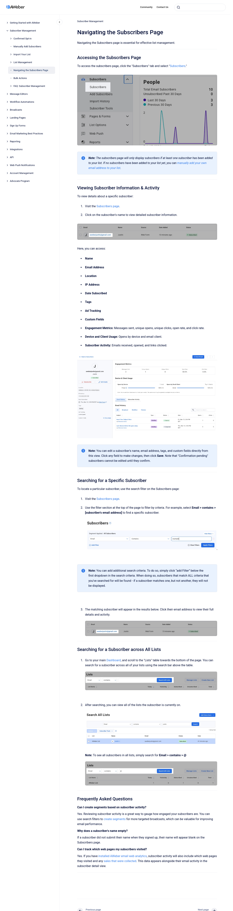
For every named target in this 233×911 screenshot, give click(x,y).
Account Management (22, 173)
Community (146, 7)
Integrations (16, 149)
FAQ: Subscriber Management (29, 86)
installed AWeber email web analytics (122, 856)
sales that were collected (120, 861)
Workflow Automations (22, 101)
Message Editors (19, 94)
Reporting (15, 141)
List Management (22, 62)
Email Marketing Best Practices (26, 133)
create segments (115, 819)
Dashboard (113, 660)
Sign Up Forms (18, 125)
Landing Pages (18, 117)
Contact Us (162, 7)
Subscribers (177, 66)
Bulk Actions (20, 78)
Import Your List (22, 54)
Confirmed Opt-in (22, 38)
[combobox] (200, 7)
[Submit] (178, 7)
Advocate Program (20, 181)
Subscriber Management (23, 30)
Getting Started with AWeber (25, 22)
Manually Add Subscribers (27, 46)
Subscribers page (108, 206)
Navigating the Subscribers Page (30, 70)
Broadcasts (16, 109)
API (12, 157)
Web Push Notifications (22, 165)
